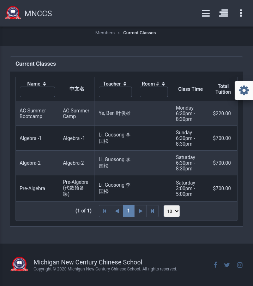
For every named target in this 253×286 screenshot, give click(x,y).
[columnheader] (37, 89)
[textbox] (37, 92)
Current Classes (139, 32)
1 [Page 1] (128, 211)
